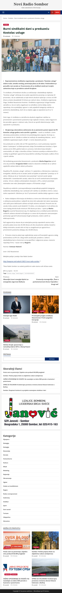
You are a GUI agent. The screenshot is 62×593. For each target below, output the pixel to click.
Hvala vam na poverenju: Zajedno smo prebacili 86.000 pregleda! (23, 372)
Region (5, 490)
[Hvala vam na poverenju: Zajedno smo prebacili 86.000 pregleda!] (16, 540)
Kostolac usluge (11, 273)
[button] (3, 12)
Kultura (5, 463)
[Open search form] (48, 12)
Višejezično (6, 517)
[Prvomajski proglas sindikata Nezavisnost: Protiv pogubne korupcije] (45, 305)
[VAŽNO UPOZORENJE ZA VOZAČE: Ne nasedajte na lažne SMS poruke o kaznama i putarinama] (16, 567)
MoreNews (37, 591)
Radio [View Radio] (54, 12)
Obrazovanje (7, 478)
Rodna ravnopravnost (10, 494)
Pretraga (7, 354)
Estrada (5, 455)
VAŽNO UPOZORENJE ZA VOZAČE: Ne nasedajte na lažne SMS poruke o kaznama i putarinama (16, 581)
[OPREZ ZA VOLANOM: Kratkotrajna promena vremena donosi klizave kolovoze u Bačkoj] (45, 567)
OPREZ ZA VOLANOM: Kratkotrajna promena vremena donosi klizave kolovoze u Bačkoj (44, 581)
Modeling (6, 470)
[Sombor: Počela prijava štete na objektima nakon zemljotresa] (45, 540)
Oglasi (5, 482)
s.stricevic (7, 36)
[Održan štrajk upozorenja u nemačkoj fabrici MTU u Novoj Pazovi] (16, 334)
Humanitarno (7, 459)
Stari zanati (7, 509)
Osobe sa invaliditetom (10, 486)
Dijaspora (6, 439)
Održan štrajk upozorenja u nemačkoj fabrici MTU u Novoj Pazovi (16, 346)
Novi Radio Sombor (31, 4)
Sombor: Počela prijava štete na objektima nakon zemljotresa (23, 376)
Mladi (5, 467)
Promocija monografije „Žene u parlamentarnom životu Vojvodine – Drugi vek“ (45, 280)
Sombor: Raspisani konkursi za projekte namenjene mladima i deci (24, 390)
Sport (5, 506)
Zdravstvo (6, 521)
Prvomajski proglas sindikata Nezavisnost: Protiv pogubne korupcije (42, 318)
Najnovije (36, 311)
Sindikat (6, 24)
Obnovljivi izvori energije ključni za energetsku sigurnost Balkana (17, 279)
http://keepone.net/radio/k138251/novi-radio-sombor (21, 261)
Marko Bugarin (19, 273)
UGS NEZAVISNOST (29, 273)
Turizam (5, 513)
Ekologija (6, 443)
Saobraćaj (6, 498)
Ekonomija (6, 451)
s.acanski (6, 556)
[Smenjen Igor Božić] (16, 305)
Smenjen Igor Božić (10, 316)
